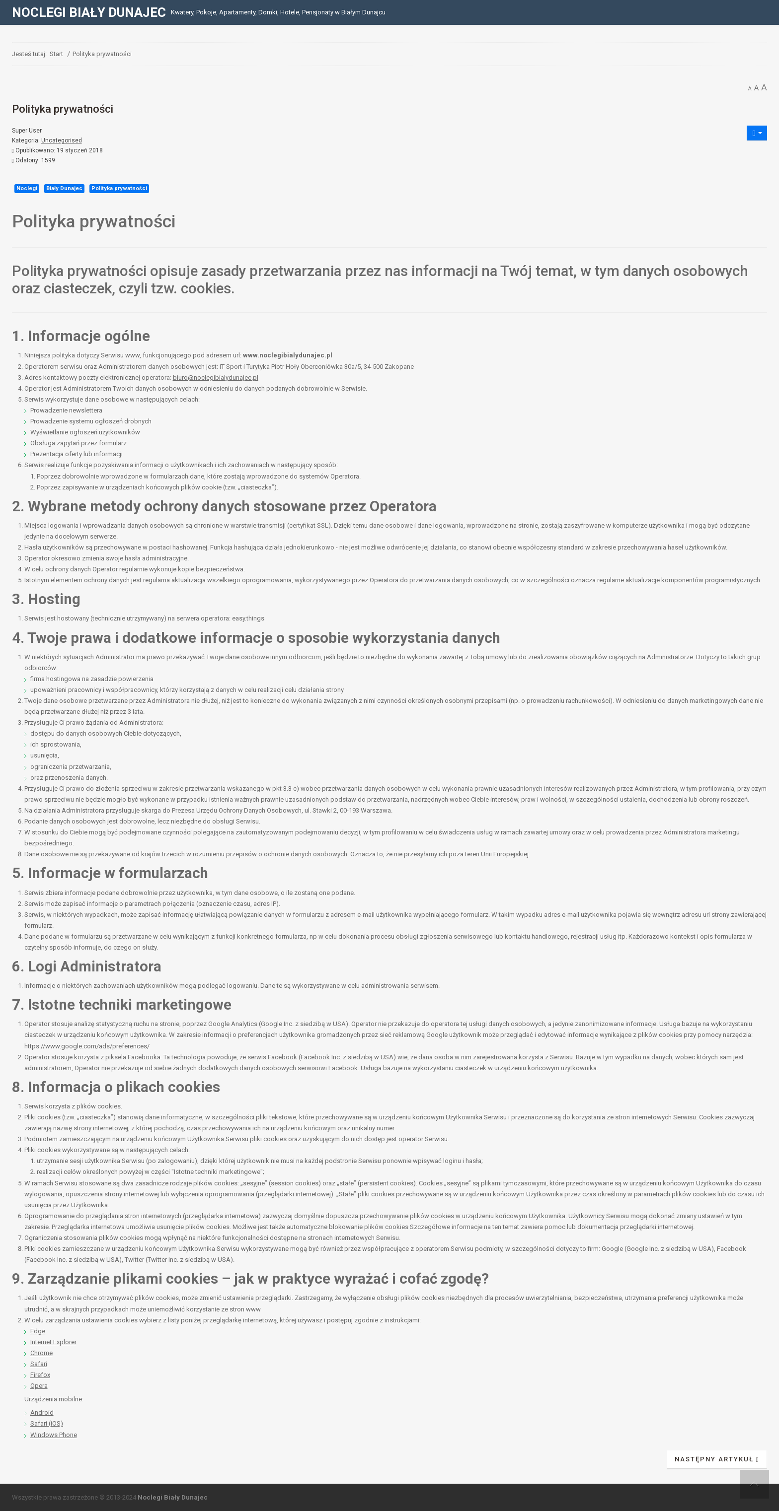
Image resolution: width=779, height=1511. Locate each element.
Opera (39, 1385)
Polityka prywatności (119, 188)
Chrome (41, 1353)
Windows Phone (53, 1435)
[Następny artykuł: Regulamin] (717, 1459)
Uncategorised (61, 140)
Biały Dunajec (64, 188)
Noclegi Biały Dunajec (173, 1497)
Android (42, 1412)
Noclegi (26, 188)
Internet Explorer (53, 1342)
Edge (37, 1331)
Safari (38, 1364)
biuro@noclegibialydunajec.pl (215, 377)
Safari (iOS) (46, 1423)
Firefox (40, 1374)
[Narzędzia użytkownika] (757, 133)
